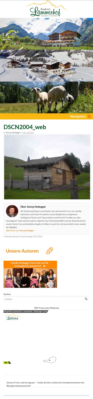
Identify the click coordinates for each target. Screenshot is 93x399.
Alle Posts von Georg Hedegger (21, 230)
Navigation (78, 116)
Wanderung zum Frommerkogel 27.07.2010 (23, 236)
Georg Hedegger (13, 133)
